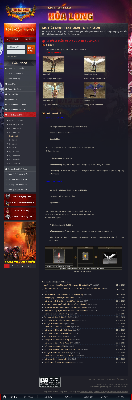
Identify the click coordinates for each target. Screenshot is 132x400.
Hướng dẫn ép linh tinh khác (54, 324)
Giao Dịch (12, 84)
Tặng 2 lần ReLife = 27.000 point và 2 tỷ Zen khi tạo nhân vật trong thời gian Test (74, 288)
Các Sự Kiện (13, 94)
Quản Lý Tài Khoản (16, 68)
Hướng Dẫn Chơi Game (17, 169)
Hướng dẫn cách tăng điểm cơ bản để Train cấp (61, 301)
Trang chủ (43, 31)
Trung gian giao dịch (20, 203)
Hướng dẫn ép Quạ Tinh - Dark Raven (58, 333)
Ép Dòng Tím (14, 132)
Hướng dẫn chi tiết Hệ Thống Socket (57, 353)
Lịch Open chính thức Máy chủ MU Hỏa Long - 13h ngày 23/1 (67, 285)
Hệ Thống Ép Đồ (15, 115)
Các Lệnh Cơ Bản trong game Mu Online (59, 362)
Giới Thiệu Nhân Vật (16, 110)
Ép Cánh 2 (13, 140)
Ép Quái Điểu (14, 159)
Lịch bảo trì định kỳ (20, 210)
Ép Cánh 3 (13, 144)
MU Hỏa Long (20, 12)
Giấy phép (100, 379)
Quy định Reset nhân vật (17, 179)
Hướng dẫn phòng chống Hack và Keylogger (60, 320)
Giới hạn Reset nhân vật (17, 184)
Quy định (104, 397)
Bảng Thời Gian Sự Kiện (18, 174)
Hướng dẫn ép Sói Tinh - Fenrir (55, 336)
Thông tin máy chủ (20, 217)
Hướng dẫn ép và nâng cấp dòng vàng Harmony (62, 349)
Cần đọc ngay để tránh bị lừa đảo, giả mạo (60, 298)
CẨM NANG (20, 61)
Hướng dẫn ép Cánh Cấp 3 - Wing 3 (57, 340)
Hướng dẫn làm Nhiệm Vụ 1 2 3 (55, 359)
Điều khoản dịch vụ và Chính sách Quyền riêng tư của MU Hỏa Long (104, 392)
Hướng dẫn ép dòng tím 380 (54, 346)
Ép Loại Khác (14, 163)
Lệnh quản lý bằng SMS (17, 190)
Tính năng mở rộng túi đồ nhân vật (57, 317)
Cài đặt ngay (20, 30)
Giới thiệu (91, 379)
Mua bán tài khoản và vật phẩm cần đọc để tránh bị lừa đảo (66, 304)
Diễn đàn (120, 397)
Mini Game (12, 99)
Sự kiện (68, 397)
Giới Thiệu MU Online (17, 104)
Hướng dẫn (88, 397)
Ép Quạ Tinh (14, 152)
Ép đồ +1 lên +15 (16, 121)
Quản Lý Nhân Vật (15, 74)
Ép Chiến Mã (14, 155)
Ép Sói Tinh (14, 148)
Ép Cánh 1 (13, 136)
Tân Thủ (13, 397)
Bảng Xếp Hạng (14, 89)
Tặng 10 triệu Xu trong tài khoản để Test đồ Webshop (63, 294)
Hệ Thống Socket (16, 124)
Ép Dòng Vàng (15, 128)
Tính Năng (28, 397)
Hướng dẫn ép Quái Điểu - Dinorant (57, 327)
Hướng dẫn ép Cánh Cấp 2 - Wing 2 (57, 343)
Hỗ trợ (20, 197)
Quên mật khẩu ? (13, 56)
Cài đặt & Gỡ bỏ (112, 379)
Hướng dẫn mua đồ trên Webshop (56, 314)
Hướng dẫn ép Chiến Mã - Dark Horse (58, 330)
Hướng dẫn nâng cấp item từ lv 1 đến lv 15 (60, 356)
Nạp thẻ (28, 39)
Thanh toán (123, 379)
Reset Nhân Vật (14, 79)
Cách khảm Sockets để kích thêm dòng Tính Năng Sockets (66, 307)
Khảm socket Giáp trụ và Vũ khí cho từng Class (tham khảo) (66, 311)
